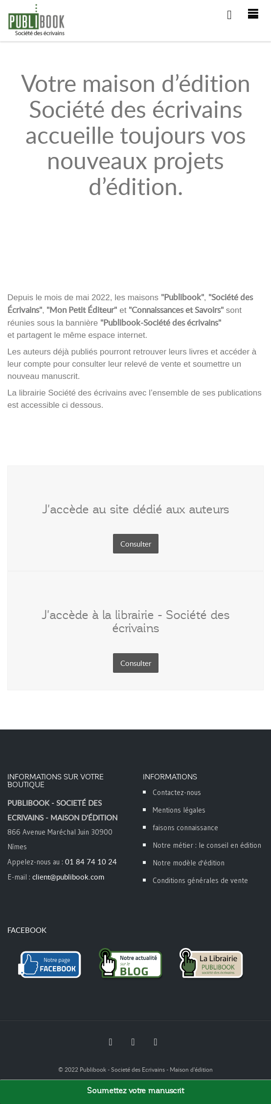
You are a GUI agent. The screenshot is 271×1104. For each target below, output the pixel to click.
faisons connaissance (185, 827)
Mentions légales (179, 810)
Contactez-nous (177, 792)
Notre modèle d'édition (189, 862)
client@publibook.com (68, 877)
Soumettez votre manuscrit (135, 1090)
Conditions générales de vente (200, 880)
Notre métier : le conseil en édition (207, 845)
